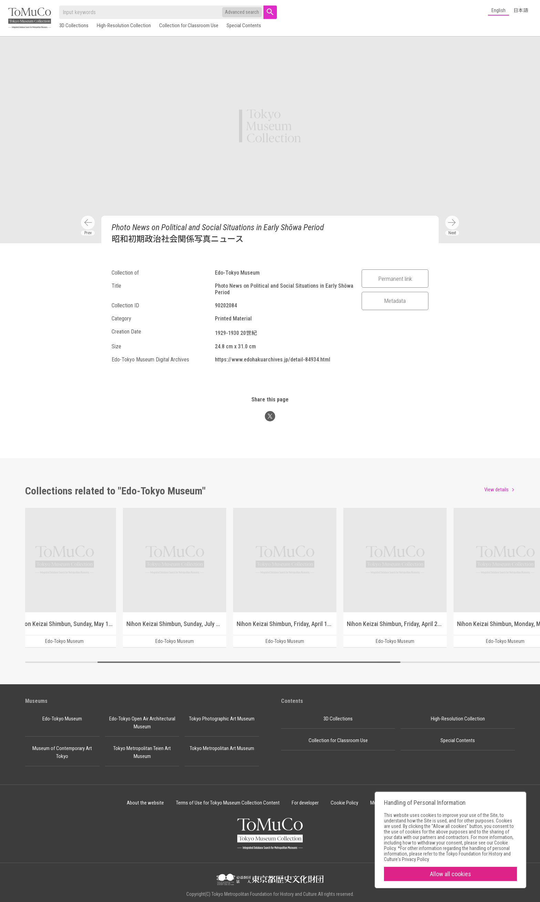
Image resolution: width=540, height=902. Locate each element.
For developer (305, 803)
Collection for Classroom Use (188, 25)
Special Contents (244, 25)
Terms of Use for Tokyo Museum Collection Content (228, 803)
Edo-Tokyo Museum (62, 719)
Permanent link (395, 278)
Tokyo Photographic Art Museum (222, 719)
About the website (145, 803)
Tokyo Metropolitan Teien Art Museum (142, 752)
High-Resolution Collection (124, 25)
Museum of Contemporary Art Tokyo (62, 752)
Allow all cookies (450, 874)
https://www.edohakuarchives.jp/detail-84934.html (272, 359)
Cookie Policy (344, 803)
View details (496, 489)
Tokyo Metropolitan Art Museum (222, 748)
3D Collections (74, 25)
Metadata (395, 300)
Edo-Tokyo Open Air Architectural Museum (142, 723)
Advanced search (242, 12)
